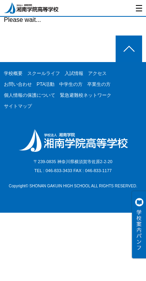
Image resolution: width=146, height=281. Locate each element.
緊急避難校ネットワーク (85, 95)
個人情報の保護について (29, 95)
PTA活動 (46, 84)
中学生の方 (71, 84)
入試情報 (74, 73)
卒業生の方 (99, 84)
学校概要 (13, 73)
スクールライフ (43, 73)
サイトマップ (18, 106)
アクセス (97, 73)
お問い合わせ (18, 84)
